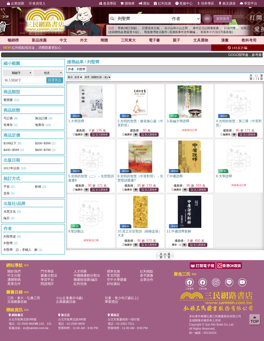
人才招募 (80, 271)
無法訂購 (43, 118)
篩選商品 (54, 80)
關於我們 (14, 271)
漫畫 (225, 40)
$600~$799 (45, 150)
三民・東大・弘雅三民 (23, 298)
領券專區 (205, 3)
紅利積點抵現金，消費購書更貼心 (32, 47)
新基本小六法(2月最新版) (216, 32)
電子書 (154, 40)
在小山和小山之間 (176, 28)
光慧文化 (12, 211)
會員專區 (107, 3)
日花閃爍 (230, 28)
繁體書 (11, 100)
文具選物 (200, 40)
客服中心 (184, 3)
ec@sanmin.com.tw (35, 328)
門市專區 (47, 271)
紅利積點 (146, 271)
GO (207, 18)
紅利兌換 (162, 3)
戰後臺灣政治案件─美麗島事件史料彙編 (169, 32)
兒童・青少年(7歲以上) (122, 298)
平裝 (9, 186)
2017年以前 (15, 168)
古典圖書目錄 (66, 301)
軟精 (40, 186)
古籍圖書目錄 (17, 301)
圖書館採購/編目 (86, 279)
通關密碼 (14, 279)
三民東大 (128, 40)
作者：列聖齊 (76, 69)
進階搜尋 (222, 18)
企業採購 (15, 3)
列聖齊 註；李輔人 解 (23, 250)
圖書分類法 (49, 275)
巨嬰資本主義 (150, 28)
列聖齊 (11, 243)
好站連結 (113, 283)
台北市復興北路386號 (23, 319)
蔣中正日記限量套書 (206, 28)
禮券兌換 (113, 271)
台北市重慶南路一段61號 (124, 319)
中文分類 (14, 275)
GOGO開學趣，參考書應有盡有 (251, 55)
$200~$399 (45, 143)
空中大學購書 (117, 279)
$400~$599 (14, 150)
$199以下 (12, 143)
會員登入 (37, 3)
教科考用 (249, 40)
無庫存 (43, 125)
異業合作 (14, 283)
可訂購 (11, 118)
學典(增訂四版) (127, 28)
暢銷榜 (13, 40)
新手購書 (146, 275)
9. (76, 231)
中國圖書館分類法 (87, 275)
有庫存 (11, 125)
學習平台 (248, 3)
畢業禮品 (111, 301)
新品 (39, 40)
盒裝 (9, 193)
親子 (176, 40)
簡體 (104, 40)
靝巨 (9, 218)
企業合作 (146, 279)
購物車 (127, 3)
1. (76, 121)
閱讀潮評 (47, 283)
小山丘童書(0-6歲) (69, 298)
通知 (144, 3)
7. (175, 176)
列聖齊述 (12, 236)
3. (178, 121)
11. (179, 231)
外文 (83, 40)
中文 (63, 40)
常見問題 (113, 275)
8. (224, 176)
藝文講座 (227, 3)
